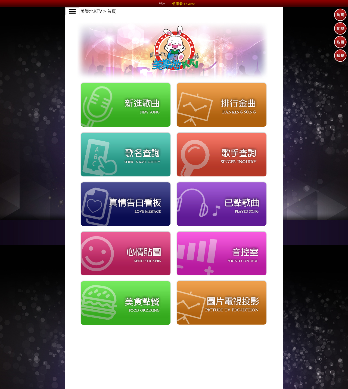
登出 (162, 4)
